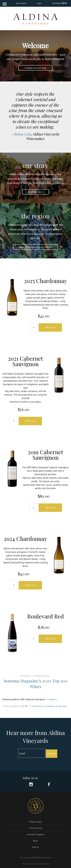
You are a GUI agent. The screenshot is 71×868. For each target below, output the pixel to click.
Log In (39, 3)
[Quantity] (33, 327)
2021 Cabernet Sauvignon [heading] (25, 361)
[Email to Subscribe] (31, 753)
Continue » (51, 699)
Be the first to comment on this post (49, 706)
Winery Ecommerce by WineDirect (35, 864)
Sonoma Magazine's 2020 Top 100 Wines (35, 683)
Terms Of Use (35, 828)
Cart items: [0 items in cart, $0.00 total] (59, 3)
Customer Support (35, 834)
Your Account (21, 3)
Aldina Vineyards (35, 20)
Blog (35, 840)
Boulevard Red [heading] (45, 616)
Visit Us (35, 847)
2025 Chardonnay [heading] (45, 280)
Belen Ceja (22, 134)
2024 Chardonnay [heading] (25, 538)
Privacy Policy (35, 821)
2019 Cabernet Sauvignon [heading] (45, 454)
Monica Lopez (44, 676)
